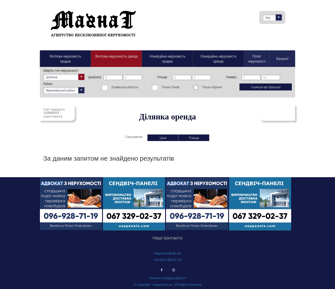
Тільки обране (212, 87)
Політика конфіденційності (167, 278)
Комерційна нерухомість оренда (218, 59)
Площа (194, 138)
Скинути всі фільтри (265, 87)
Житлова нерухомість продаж (65, 59)
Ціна (163, 138)
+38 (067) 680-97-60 (167, 260)
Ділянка (65, 77)
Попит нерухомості (257, 59)
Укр (273, 17)
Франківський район (65, 90)
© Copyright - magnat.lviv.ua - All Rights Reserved (167, 284)
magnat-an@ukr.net (167, 253)
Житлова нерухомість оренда (116, 56)
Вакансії (282, 58)
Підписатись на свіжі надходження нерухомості (277, 113)
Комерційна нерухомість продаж (167, 59)
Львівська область (124, 87)
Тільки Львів (170, 87)
